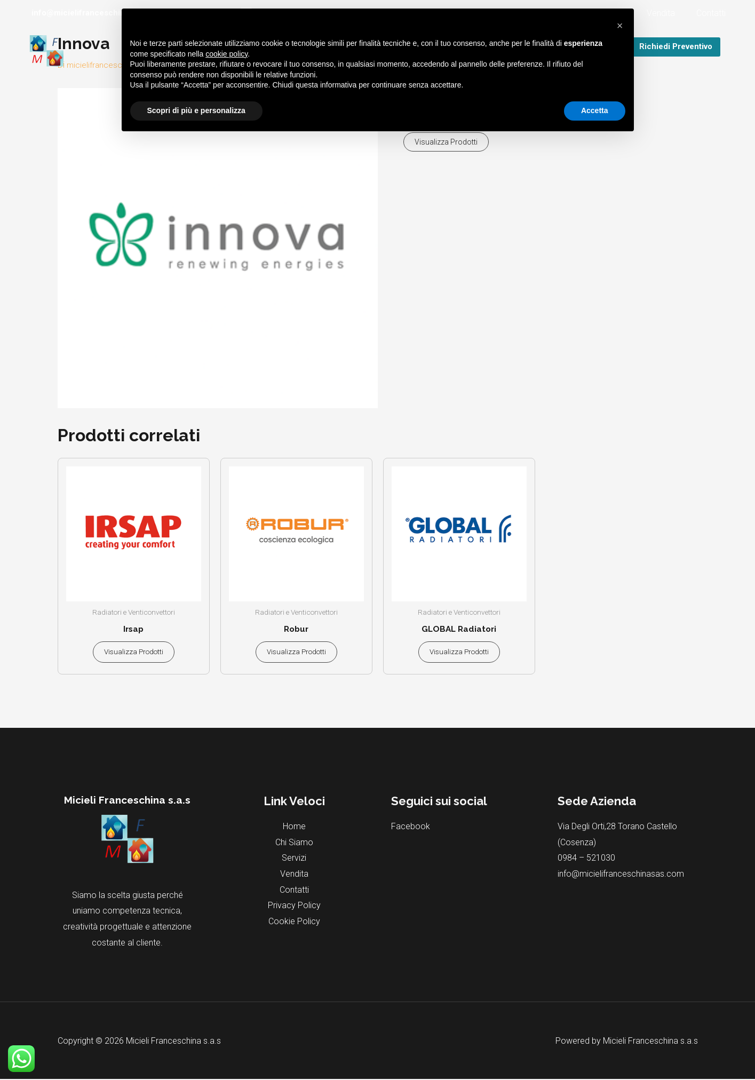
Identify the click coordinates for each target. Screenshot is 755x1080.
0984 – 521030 (586, 859)
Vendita (667, 13)
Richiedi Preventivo (675, 46)
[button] (620, 25)
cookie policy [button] (226, 54)
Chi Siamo (294, 843)
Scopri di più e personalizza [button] (196, 110)
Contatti (713, 13)
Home (294, 827)
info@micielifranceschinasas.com (621, 875)
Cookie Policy (294, 922)
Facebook (410, 827)
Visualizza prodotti (446, 142)
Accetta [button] (594, 110)
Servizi (294, 859)
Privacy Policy (294, 906)
